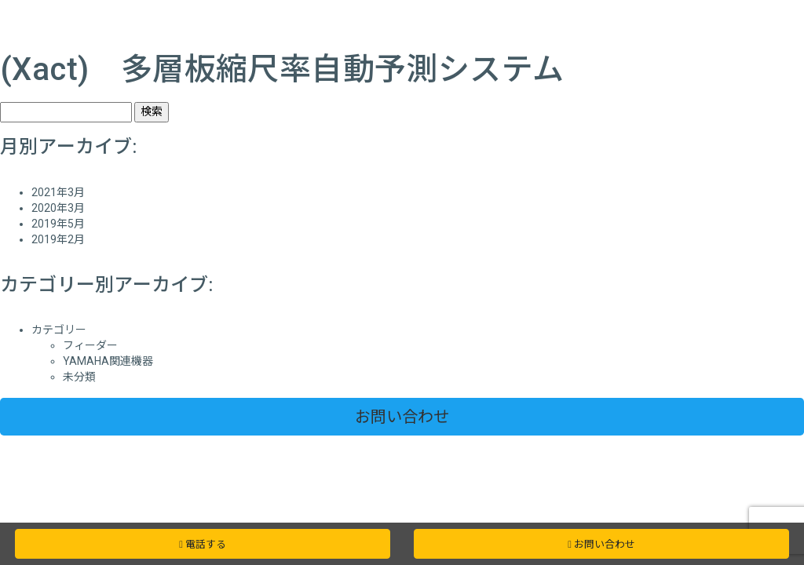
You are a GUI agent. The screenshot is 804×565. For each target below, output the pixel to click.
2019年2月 (58, 239)
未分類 (79, 376)
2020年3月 (58, 208)
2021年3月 (58, 192)
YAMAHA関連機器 (108, 361)
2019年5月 (58, 223)
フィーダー (90, 345)
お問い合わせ (402, 416)
